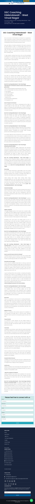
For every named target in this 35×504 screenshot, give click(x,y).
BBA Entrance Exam (8, 453)
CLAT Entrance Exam (8, 456)
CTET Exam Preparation (8, 438)
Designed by (26, 500)
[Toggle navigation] (9, 3)
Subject (3, 412)
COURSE (5, 440)
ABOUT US (6, 436)
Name (3, 399)
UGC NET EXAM (7, 442)
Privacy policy (6, 447)
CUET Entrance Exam (8, 464)
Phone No (3, 403)
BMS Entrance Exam (8, 454)
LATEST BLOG (6, 434)
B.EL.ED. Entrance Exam (8, 460)
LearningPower (17, 501)
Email (3, 408)
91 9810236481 (8, 1)
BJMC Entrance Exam (8, 458)
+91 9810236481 (8, 474)
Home (5, 432)
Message (3, 417)
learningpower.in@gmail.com (17, 1)
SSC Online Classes (7, 462)
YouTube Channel (7, 468)
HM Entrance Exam (8, 451)
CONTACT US (6, 444)
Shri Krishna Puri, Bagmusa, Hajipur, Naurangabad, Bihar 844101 (16, 478)
